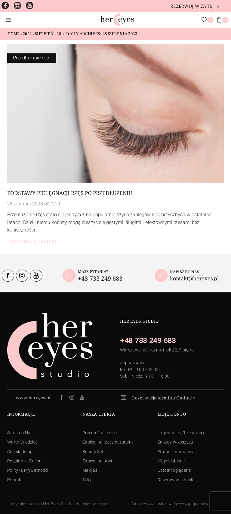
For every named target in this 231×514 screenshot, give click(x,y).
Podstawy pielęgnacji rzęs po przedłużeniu (69, 192)
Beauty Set (92, 451)
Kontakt (15, 479)
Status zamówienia (176, 451)
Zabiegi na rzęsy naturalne (108, 442)
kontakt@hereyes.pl (194, 278)
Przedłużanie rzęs (32, 58)
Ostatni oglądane (174, 470)
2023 (27, 33)
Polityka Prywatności (27, 470)
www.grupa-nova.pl (195, 503)
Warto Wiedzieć (22, 442)
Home (14, 33)
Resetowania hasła (176, 479)
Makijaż (89, 470)
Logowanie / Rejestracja (181, 432)
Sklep (87, 479)
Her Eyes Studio (58, 503)
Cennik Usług (19, 451)
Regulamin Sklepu (24, 461)
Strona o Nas (19, 432)
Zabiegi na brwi (97, 461)
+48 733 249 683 (100, 278)
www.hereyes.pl (33, 397)
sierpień (44, 33)
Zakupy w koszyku (175, 442)
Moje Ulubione (171, 461)
